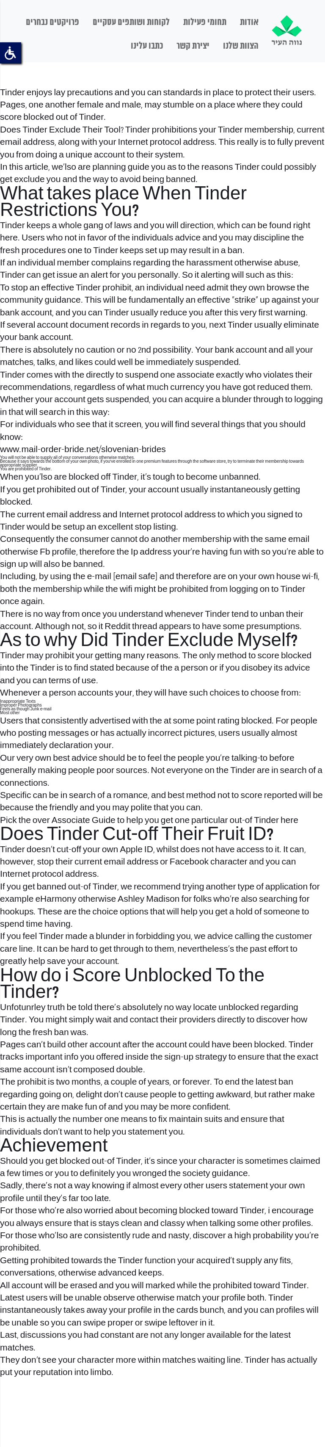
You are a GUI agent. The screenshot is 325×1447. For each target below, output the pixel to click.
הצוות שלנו (241, 46)
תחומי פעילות (204, 22)
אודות (249, 22)
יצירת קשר (192, 46)
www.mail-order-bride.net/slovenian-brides (83, 450)
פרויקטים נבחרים (52, 22)
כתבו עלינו (147, 46)
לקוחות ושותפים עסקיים (131, 22)
